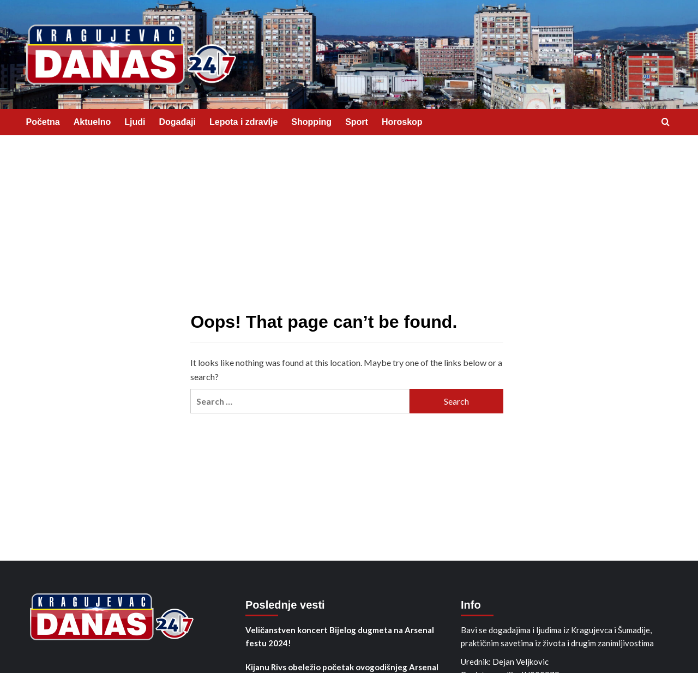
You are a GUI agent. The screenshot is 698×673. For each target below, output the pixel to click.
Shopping (311, 122)
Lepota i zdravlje (243, 122)
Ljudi (134, 122)
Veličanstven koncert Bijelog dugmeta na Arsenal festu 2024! (339, 636)
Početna (43, 122)
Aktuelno (92, 122)
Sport (356, 122)
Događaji (177, 122)
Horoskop (402, 122)
